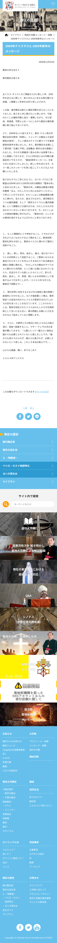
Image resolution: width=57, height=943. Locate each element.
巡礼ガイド (8, 908)
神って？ (7, 852)
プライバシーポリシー (40, 892)
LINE (37, 416)
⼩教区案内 (8, 788)
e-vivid (6, 757)
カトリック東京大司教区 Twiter (28, 925)
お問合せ (34, 876)
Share (20, 416)
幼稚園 (6, 817)
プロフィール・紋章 (38, 741)
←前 (25, 407)
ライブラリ (9, 481)
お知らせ (7, 734)
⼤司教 (32, 734)
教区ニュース (9, 745)
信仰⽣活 (34, 789)
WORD (44, 391)
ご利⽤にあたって (37, 888)
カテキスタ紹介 (36, 852)
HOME (6, 35)
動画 (5, 766)
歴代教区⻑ (9, 441)
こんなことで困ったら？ (41, 805)
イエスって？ (9, 848)
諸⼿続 (32, 800)
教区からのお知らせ (12, 741)
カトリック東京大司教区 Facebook (20, 925)
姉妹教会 (7, 801)
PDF (38, 391)
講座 (31, 781)
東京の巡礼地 (10, 449)
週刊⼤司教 (34, 749)
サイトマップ (35, 883)
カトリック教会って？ (13, 856)
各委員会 (7, 813)
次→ (32, 407)
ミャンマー (10, 809)
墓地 (5, 821)
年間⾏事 (7, 761)
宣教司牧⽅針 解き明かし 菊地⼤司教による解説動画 (29, 548)
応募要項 (33, 848)
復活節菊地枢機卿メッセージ (28, 714)
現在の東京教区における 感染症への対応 (28, 572)
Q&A (29, 596)
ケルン (8, 804)
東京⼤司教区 (10, 781)
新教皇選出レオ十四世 (28, 667)
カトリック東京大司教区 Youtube (37, 925)
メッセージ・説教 (37, 745)
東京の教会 (10, 792)
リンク (6, 865)
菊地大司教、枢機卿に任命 (20, 637)
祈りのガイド (35, 796)
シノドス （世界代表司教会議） (28, 619)
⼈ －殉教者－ (10, 458)
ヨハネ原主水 (10, 473)
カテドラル (8, 829)
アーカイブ (34, 865)
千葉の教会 (10, 796)
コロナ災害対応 (10, 770)
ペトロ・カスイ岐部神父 (16, 465)
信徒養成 (34, 841)
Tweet (28, 416)
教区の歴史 (11, 434)
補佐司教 (34, 756)
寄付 (5, 825)
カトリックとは (11, 841)
